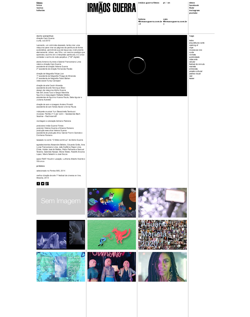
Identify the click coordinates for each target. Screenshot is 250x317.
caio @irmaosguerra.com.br (175, 20)
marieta (192, 67)
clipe (191, 48)
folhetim (40, 11)
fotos (39, 6)
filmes (39, 3)
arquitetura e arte (196, 43)
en (169, 3)
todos (191, 41)
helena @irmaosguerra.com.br (150, 20)
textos (39, 8)
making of (193, 45)
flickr (191, 8)
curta (191, 53)
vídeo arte (193, 60)
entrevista (193, 69)
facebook (194, 6)
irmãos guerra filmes (148, 3)
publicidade (194, 57)
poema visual (195, 74)
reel (190, 76)
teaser (191, 79)
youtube (193, 13)
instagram (194, 11)
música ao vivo (195, 50)
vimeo (192, 3)
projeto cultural (195, 72)
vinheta (192, 55)
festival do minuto (197, 64)
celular (192, 62)
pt (164, 3)
